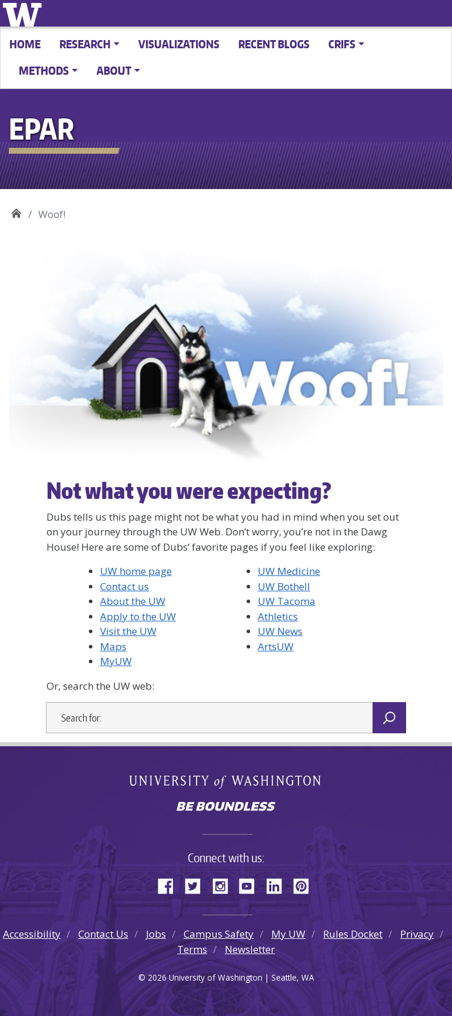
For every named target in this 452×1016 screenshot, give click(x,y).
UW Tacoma (286, 601)
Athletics (278, 616)
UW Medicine (289, 571)
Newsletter (250, 949)
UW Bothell (284, 586)
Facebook (170, 884)
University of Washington (24, 13)
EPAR (16, 210)
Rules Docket (353, 934)
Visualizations (179, 44)
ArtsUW (276, 646)
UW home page (136, 571)
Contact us (124, 586)
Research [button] (85, 44)
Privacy (417, 934)
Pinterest (305, 884)
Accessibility (32, 934)
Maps (113, 646)
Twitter (197, 884)
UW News (280, 631)
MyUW (116, 661)
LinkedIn (278, 884)
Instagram (224, 884)
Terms (192, 949)
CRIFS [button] (341, 44)
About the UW (132, 601)
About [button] (114, 70)
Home (25, 44)
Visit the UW (128, 631)
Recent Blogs (274, 44)
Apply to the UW (138, 616)
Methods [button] (44, 70)
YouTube (251, 884)
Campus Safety (219, 934)
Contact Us (103, 934)
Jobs (156, 934)
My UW (288, 934)
